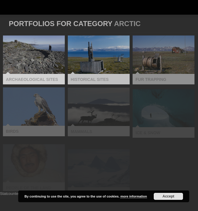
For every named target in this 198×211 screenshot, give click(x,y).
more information (133, 196)
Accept (168, 196)
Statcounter (10, 193)
